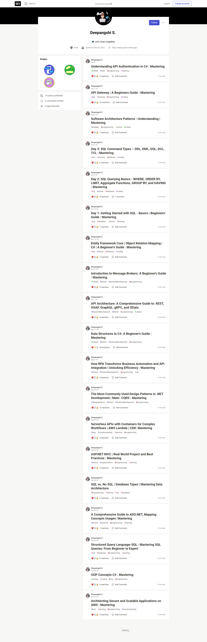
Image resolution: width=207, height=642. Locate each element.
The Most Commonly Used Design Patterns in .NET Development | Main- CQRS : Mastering (127, 396)
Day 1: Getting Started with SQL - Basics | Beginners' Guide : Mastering (128, 215)
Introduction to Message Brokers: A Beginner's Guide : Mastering (128, 275)
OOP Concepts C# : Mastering (112, 575)
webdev (95, 127)
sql (93, 157)
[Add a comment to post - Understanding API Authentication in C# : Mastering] (100, 76)
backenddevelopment (118, 281)
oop (111, 579)
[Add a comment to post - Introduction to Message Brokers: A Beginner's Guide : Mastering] (100, 287)
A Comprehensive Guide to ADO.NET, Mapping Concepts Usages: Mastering (123, 516)
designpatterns (98, 402)
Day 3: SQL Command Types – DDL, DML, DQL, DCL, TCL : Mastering (127, 151)
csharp (94, 70)
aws (93, 432)
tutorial (118, 127)
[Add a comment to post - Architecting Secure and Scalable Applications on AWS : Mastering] (100, 614)
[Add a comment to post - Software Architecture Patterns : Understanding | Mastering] (100, 132)
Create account (182, 3)
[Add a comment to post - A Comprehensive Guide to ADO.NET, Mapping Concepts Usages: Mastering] (100, 528)
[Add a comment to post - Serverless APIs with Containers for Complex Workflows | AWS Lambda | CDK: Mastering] (100, 437)
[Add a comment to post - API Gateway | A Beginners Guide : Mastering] (100, 102)
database (111, 157)
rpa (137, 372)
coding (124, 97)
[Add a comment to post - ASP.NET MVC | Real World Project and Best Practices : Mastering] (100, 468)
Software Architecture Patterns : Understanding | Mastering (125, 121)
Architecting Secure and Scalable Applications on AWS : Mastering (126, 603)
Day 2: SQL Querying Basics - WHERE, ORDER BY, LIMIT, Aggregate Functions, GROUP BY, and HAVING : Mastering (128, 183)
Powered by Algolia (103, 4)
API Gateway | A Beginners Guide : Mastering (123, 92)
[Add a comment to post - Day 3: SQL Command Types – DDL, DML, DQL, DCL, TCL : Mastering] (100, 162)
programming (113, 70)
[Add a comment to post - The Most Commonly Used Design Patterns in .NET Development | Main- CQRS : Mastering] (100, 407)
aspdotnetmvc (106, 462)
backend (104, 522)
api (93, 97)
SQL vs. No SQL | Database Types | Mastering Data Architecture (126, 486)
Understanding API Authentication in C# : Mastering (127, 66)
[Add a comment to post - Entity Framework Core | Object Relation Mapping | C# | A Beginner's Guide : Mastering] (100, 257)
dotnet (100, 191)
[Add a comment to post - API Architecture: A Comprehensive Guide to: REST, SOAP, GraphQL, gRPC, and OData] (100, 317)
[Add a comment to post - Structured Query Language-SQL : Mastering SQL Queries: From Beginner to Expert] (100, 558)
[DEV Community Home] (18, 3)
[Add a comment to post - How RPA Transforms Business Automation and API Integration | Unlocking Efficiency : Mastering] (100, 377)
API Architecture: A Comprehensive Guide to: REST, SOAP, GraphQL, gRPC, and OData (127, 305)
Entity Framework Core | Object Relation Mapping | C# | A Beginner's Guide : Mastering (126, 245)
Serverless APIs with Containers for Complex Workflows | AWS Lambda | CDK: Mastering (123, 426)
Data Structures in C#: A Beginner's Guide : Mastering (121, 335)
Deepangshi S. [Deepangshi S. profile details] (97, 60)
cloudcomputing (105, 432)
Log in (167, 3)
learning (125, 70)
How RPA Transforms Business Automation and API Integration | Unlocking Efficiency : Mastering (127, 366)
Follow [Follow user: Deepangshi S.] (154, 22)
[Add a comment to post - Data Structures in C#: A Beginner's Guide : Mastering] (100, 347)
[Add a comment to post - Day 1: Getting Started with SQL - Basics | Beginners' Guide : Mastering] (100, 226)
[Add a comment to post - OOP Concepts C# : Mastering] (100, 584)
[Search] (26, 3)
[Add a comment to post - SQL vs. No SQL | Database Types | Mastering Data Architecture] (100, 498)
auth (102, 70)
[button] (49, 70)
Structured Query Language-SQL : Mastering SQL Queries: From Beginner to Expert (126, 546)
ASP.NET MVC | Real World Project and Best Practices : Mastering (122, 456)
